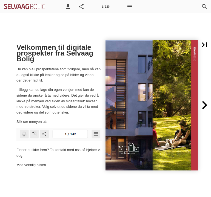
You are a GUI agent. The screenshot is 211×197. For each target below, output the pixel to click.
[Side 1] (105, 6)
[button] (68, 6)
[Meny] (129, 6)
